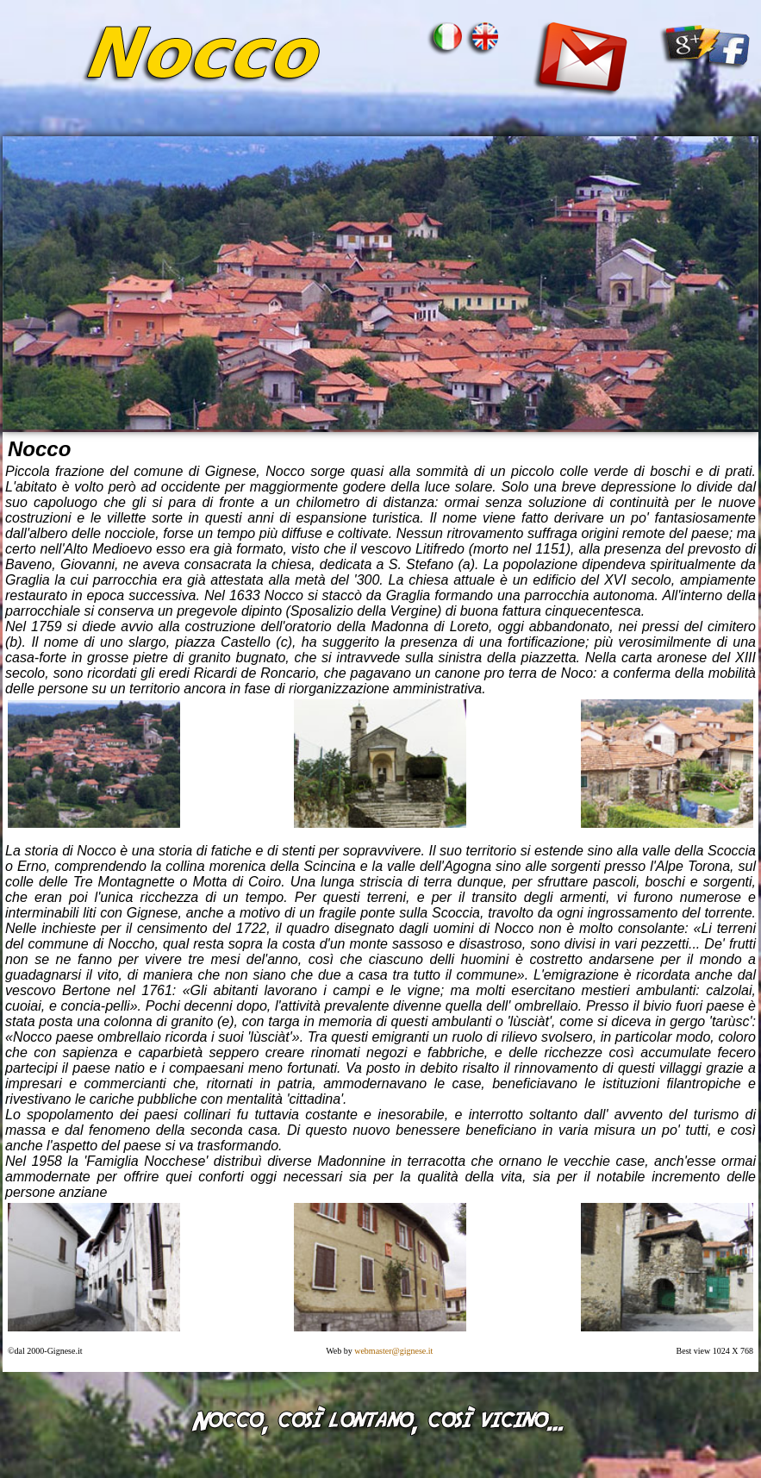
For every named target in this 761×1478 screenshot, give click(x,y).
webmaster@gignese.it (394, 1351)
